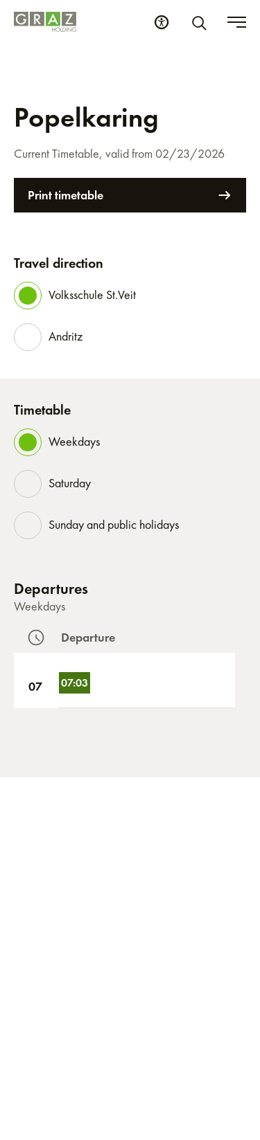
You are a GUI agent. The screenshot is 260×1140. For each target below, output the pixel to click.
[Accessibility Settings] (161, 22)
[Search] (201, 22)
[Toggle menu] (236, 22)
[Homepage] (45, 22)
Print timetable (130, 195)
